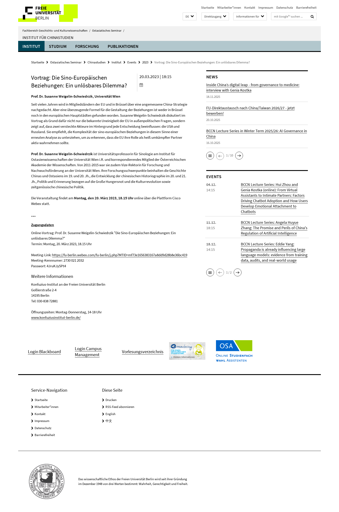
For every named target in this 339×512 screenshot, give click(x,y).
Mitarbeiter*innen (229, 7)
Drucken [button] (111, 400)
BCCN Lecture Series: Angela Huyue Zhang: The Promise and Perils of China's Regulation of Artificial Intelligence (274, 228)
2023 (145, 62)
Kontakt (249, 7)
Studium (58, 46)
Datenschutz (284, 7)
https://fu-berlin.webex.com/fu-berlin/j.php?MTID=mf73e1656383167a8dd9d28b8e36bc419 (119, 255)
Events (131, 62)
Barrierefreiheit (306, 7)
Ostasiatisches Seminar (108, 30)
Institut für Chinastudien (47, 37)
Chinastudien (97, 62)
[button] (190, 17)
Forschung (87, 46)
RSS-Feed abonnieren (120, 407)
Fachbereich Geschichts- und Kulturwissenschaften (56, 30)
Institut (31, 46)
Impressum (265, 7)
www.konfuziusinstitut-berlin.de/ (56, 317)
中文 (109, 421)
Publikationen (123, 46)
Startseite (207, 7)
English (110, 414)
